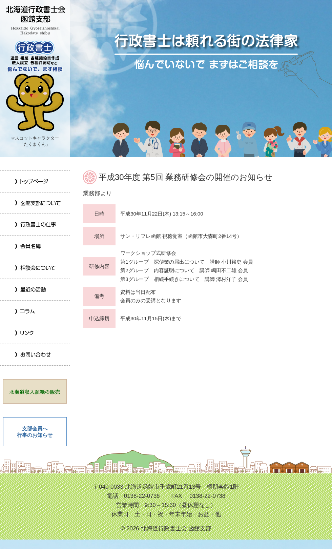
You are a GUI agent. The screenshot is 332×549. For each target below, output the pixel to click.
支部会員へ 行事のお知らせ (35, 432)
